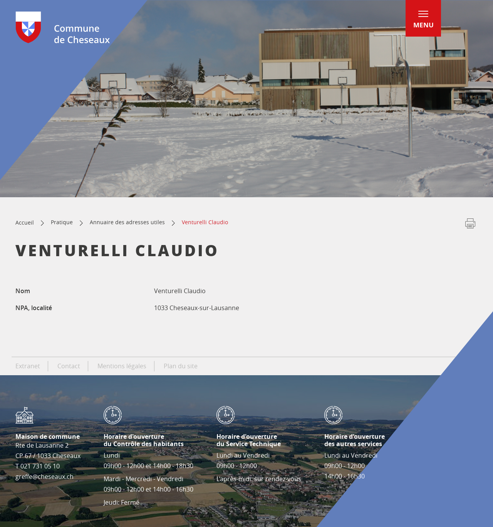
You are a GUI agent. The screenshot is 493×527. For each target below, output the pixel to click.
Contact (68, 366)
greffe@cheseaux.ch (44, 476)
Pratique (62, 222)
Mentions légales (121, 366)
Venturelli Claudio (205, 222)
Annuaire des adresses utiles (127, 222)
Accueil (24, 222)
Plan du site (181, 366)
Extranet (27, 366)
